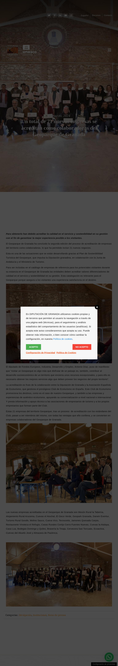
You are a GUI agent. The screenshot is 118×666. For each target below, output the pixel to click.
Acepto (33, 347)
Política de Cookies (66, 352)
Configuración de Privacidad (40, 352)
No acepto (82, 347)
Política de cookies (62, 339)
